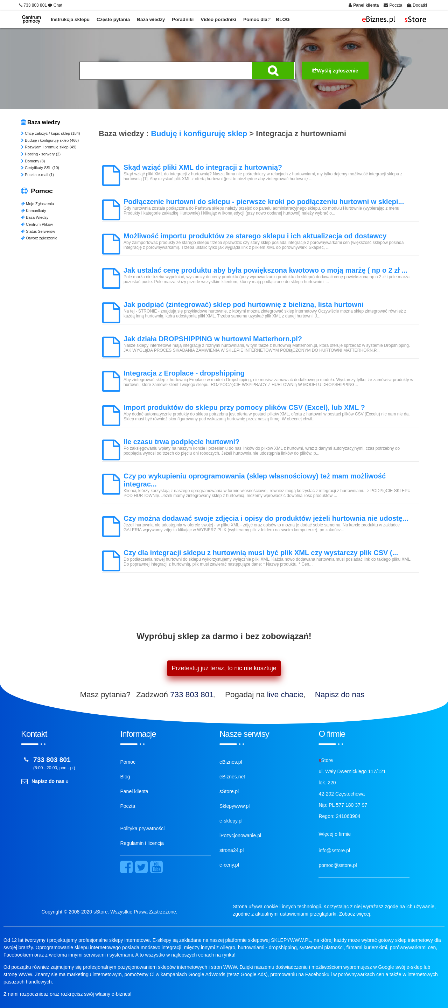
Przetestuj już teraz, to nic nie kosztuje (224, 668)
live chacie (285, 694)
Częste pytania (113, 19)
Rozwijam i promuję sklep (48, 147)
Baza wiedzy (151, 19)
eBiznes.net (232, 776)
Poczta (127, 806)
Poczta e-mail (37, 175)
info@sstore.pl (334, 850)
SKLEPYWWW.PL (291, 940)
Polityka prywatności (142, 828)
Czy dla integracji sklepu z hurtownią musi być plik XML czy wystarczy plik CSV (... (261, 552)
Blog (125, 776)
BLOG (282, 19)
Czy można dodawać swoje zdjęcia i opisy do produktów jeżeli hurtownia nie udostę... (266, 518)
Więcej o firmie (334, 834)
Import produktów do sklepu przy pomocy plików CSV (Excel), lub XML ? (244, 407)
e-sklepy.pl (231, 821)
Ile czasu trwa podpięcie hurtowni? (181, 442)
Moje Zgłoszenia (37, 204)
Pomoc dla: (256, 19)
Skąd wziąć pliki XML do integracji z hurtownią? (203, 167)
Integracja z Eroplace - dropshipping (184, 373)
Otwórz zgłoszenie (39, 238)
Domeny (33, 161)
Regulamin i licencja (142, 843)
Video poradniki (218, 19)
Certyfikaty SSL (40, 168)
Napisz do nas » (50, 781)
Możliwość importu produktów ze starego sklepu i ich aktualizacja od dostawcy (255, 236)
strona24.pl (231, 850)
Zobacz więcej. (355, 914)
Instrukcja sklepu (70, 19)
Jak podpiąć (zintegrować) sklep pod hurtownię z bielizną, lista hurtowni (244, 304)
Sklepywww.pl (234, 806)
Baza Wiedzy (34, 217)
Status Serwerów (38, 231)
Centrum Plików (37, 224)
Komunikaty (33, 211)
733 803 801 (192, 694)
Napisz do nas (340, 694)
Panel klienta (134, 791)
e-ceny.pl (229, 865)
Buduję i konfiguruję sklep (50, 140)
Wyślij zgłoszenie (335, 71)
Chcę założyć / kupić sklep (50, 133)
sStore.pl (229, 791)
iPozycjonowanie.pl (240, 835)
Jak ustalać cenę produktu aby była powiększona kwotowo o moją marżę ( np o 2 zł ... (265, 270)
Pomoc (127, 762)
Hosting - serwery (41, 154)
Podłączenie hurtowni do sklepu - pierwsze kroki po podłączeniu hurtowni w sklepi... (264, 201)
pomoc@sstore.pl (337, 865)
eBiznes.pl (230, 762)
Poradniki (183, 19)
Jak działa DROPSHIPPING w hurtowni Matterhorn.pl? (213, 339)
